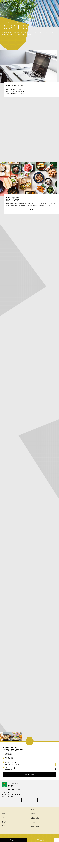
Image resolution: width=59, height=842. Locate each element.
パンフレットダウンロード (29, 830)
